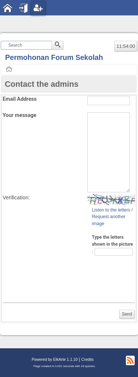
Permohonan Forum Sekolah (54, 57)
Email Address (20, 99)
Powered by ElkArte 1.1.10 (55, 359)
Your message (19, 115)
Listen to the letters (111, 210)
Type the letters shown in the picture (112, 241)
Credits (87, 359)
